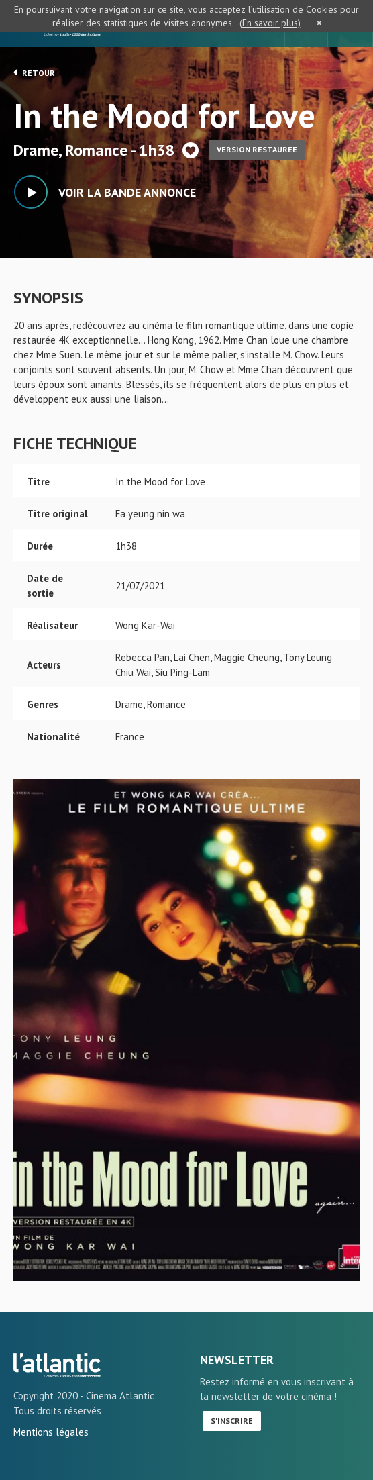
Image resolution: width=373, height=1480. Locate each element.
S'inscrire (232, 1421)
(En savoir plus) (270, 23)
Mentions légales (51, 1432)
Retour (34, 72)
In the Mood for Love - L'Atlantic (57, 1365)
